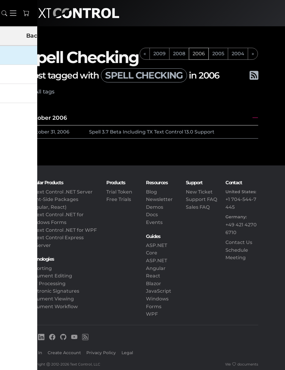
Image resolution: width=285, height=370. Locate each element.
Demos (154, 207)
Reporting (39, 268)
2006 (63, 132)
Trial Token (119, 192)
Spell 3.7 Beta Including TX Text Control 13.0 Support (151, 132)
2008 (179, 53)
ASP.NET (156, 260)
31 (53, 132)
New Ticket (199, 192)
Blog (151, 192)
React (153, 276)
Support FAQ (201, 199)
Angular (156, 268)
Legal (127, 352)
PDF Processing (46, 283)
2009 (159, 53)
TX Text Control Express (55, 237)
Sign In (34, 352)
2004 (238, 53)
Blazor (153, 283)
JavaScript (158, 291)
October (39, 132)
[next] (253, 54)
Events (154, 222)
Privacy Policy (101, 352)
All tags (44, 91)
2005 (218, 53)
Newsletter (159, 199)
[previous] (145, 54)
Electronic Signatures (53, 291)
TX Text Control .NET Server (60, 192)
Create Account (64, 352)
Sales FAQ (198, 207)
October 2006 (47, 117)
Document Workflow (52, 306)
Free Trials (118, 199)
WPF (152, 314)
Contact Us (238, 242)
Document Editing (49, 276)
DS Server (39, 245)
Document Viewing (50, 299)
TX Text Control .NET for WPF (62, 230)
